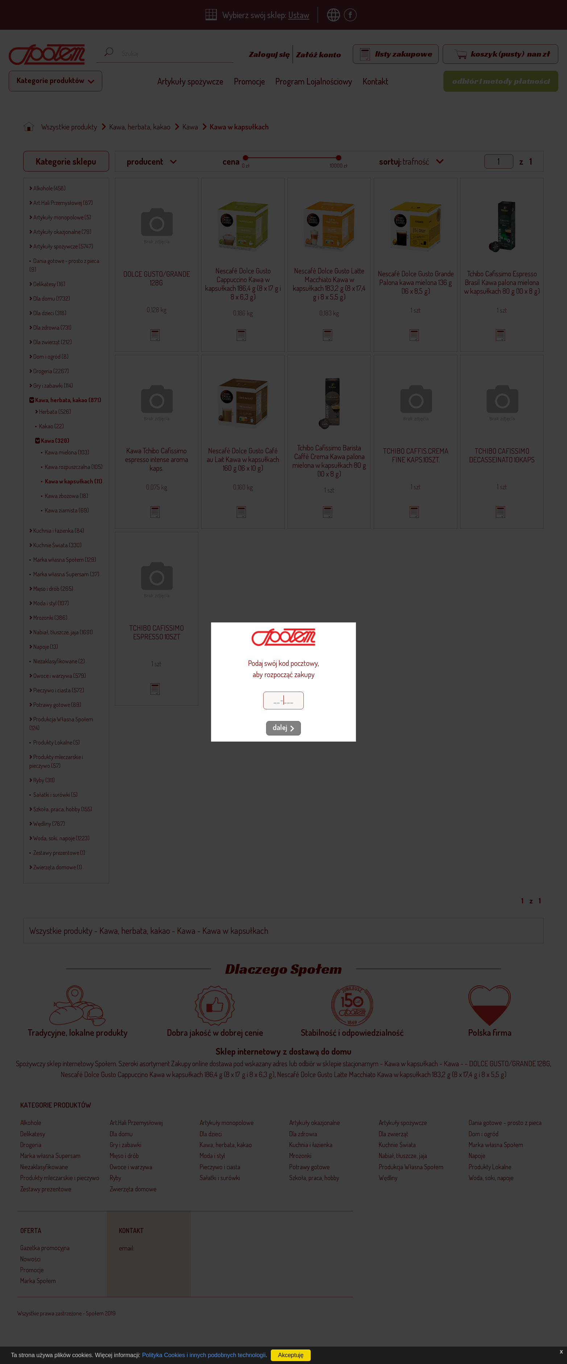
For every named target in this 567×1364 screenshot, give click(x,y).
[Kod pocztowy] (283, 700)
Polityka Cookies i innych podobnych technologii (204, 1355)
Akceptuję (290, 1355)
